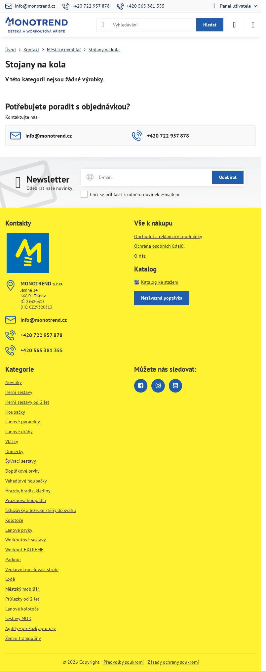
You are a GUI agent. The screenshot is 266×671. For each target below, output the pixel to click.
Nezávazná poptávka (161, 298)
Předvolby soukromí (123, 662)
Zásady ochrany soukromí (173, 662)
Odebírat (228, 177)
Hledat (209, 25)
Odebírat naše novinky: (49, 188)
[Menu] (253, 24)
